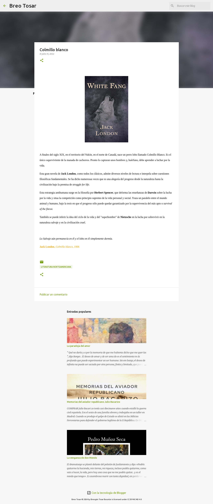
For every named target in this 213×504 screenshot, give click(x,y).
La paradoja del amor (78, 346)
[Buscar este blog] (193, 6)
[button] (42, 60)
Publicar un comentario (53, 294)
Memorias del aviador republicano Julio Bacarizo (93, 402)
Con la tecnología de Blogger (106, 492)
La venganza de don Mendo (82, 457)
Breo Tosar (22, 6)
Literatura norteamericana (56, 267)
